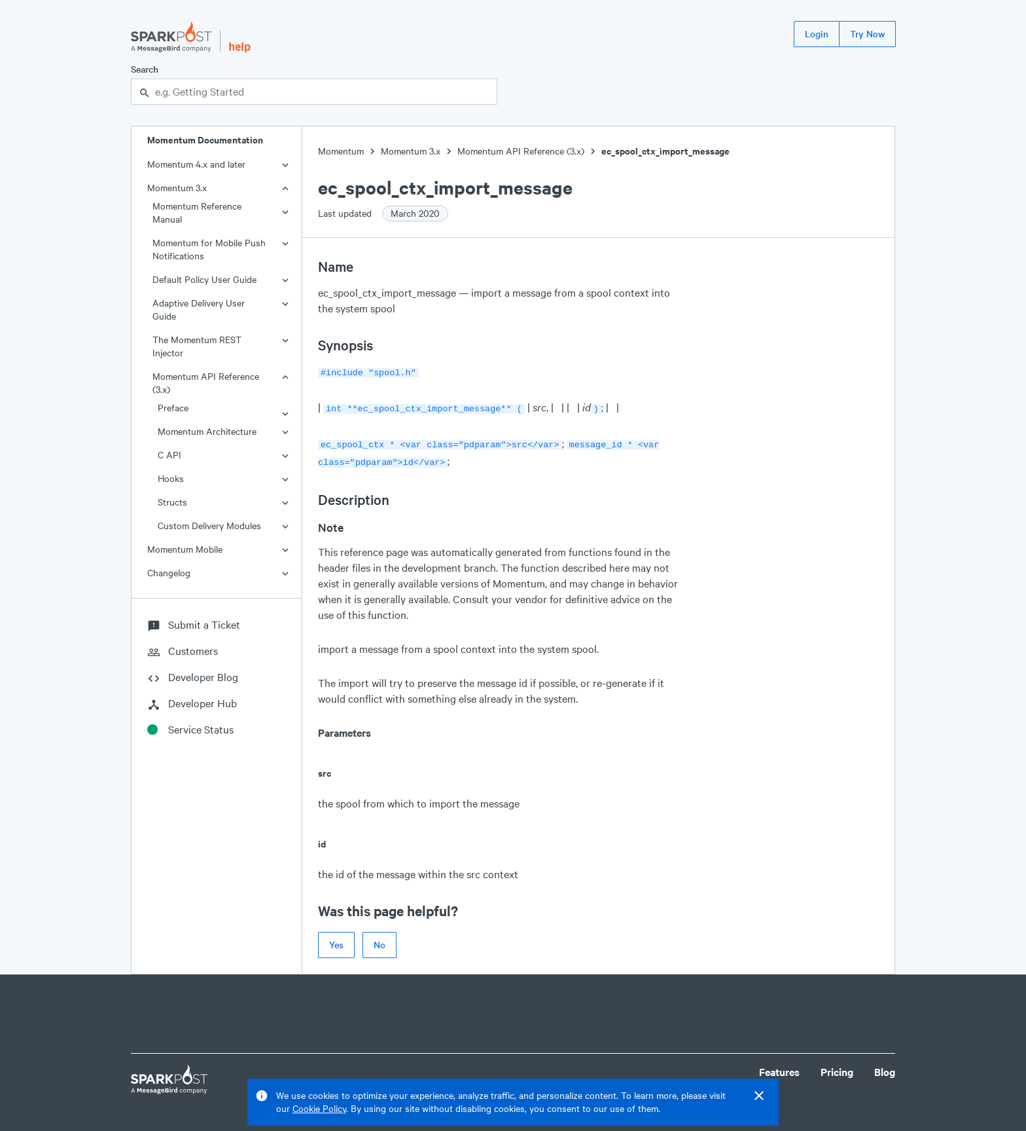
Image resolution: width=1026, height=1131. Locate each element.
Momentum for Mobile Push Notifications (209, 249)
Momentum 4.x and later (196, 164)
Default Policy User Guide (204, 279)
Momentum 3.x (177, 187)
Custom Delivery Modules (209, 525)
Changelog (168, 572)
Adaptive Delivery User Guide (198, 309)
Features (779, 1066)
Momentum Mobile (184, 549)
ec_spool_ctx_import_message (665, 151)
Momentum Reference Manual (196, 212)
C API (169, 455)
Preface (173, 407)
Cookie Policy (319, 1108)
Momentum (341, 151)
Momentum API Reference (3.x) (205, 383)
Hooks (171, 478)
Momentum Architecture (207, 431)
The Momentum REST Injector (196, 346)
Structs (172, 502)
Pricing (837, 1066)
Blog (884, 1066)
